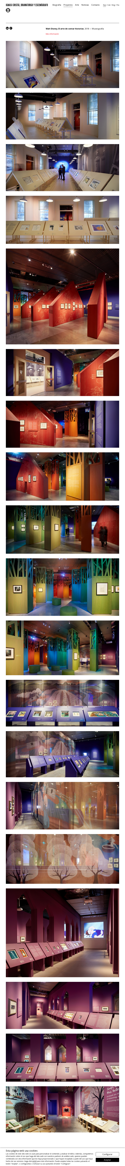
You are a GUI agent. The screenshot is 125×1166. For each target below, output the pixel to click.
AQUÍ (34, 1161)
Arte (77, 5)
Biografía (56, 5)
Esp (104, 5)
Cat (109, 5)
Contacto (95, 5)
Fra (118, 5)
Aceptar (107, 1160)
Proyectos (68, 5)
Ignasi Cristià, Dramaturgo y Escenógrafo (27, 5)
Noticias (85, 5)
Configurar (107, 1154)
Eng (113, 5)
